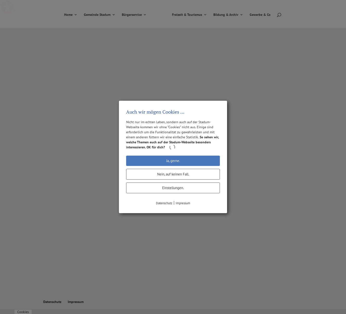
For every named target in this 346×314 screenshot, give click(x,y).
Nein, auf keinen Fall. (173, 174)
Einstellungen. (173, 188)
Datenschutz (164, 203)
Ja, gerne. (173, 160)
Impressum (183, 203)
